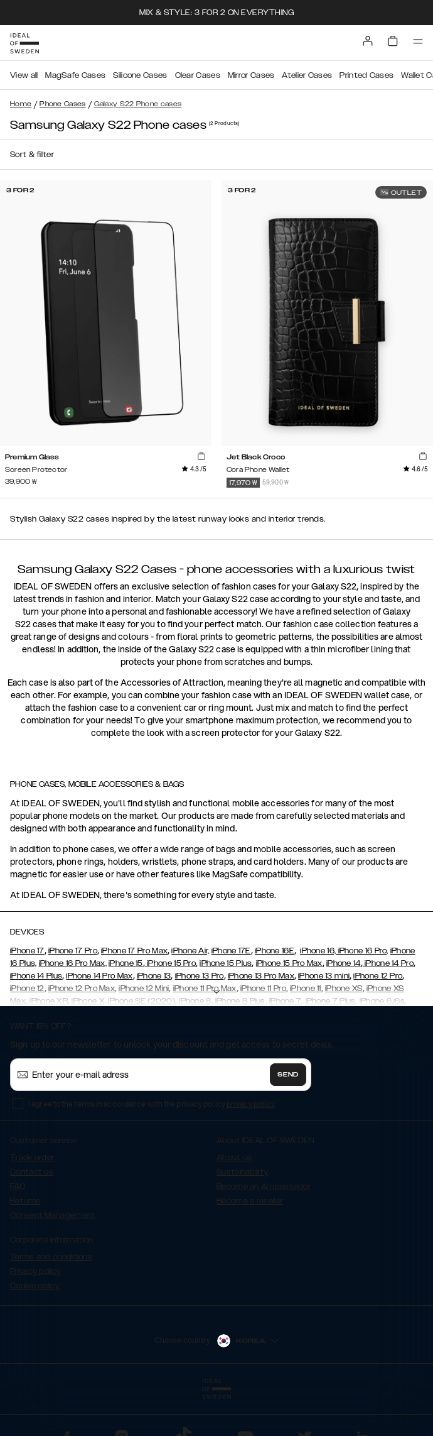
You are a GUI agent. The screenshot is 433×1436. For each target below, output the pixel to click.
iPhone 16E (274, 950)
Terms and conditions (51, 1256)
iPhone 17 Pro (72, 950)
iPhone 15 (126, 963)
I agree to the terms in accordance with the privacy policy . (152, 1104)
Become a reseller (249, 1201)
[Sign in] (367, 40)
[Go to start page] (24, 43)
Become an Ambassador (263, 1186)
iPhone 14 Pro (388, 963)
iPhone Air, (190, 950)
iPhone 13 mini (324, 976)
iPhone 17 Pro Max (134, 950)
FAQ (17, 1186)
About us (234, 1157)
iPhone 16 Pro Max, (73, 963)
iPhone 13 (154, 976)
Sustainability (242, 1172)
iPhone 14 (343, 963)
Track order (32, 1157)
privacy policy (251, 1104)
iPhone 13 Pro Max (261, 976)
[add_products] (201, 456)
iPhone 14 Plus (36, 976)
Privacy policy (35, 1271)
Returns (25, 1201)
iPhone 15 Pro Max (289, 963)
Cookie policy (35, 1285)
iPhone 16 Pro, (362, 950)
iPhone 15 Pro (170, 963)
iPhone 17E (231, 950)
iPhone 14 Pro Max (99, 976)
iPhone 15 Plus (226, 963)
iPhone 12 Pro (377, 976)
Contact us (31, 1172)
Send (288, 1075)
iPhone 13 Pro (199, 976)
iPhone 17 (27, 950)
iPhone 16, (318, 950)
